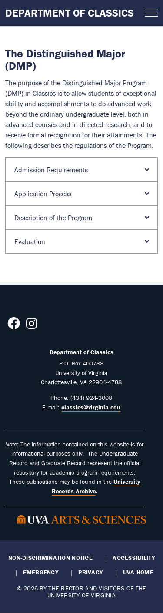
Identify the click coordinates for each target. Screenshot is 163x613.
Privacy (90, 572)
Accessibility (134, 557)
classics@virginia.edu (90, 407)
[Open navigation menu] (151, 13)
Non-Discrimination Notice (50, 557)
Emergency (40, 572)
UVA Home (138, 572)
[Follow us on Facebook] (13, 326)
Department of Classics (69, 13)
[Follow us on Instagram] (31, 326)
